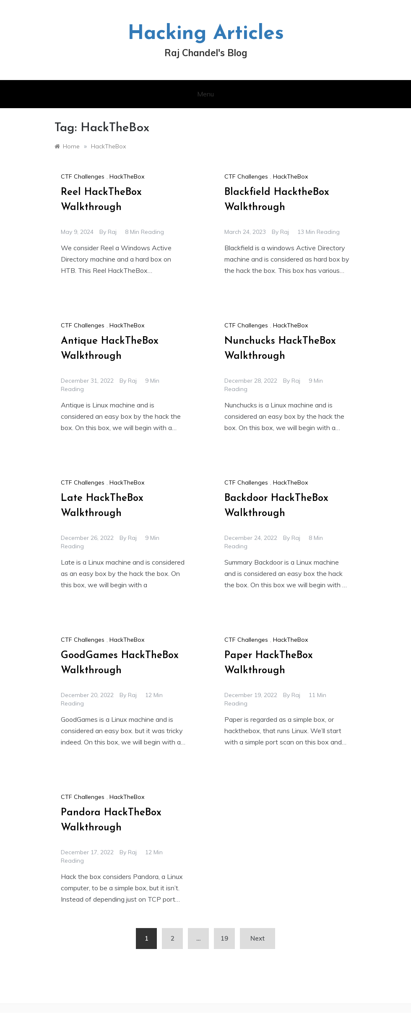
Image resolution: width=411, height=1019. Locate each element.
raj (112, 232)
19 (224, 938)
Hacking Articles (205, 34)
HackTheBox (126, 176)
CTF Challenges (82, 176)
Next (257, 938)
